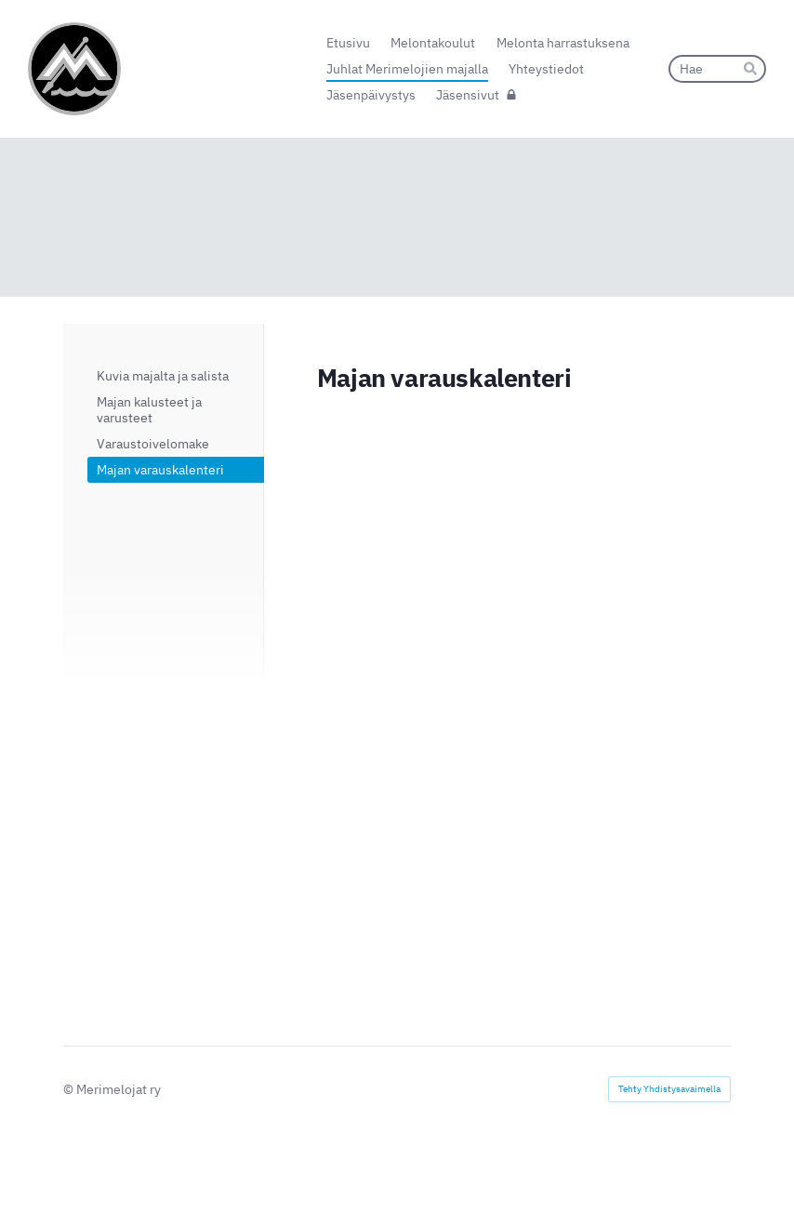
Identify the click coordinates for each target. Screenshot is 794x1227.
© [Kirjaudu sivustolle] (69, 1089)
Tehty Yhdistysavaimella (669, 1089)
